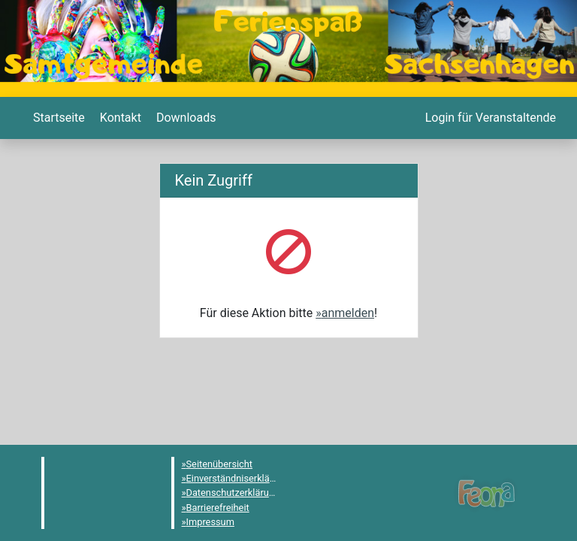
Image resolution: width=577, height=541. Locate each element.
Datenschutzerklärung (233, 492)
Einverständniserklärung (237, 478)
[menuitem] (57, 118)
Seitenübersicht (219, 464)
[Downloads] (184, 118)
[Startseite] (57, 118)
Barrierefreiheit (217, 507)
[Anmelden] (489, 118)
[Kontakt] (119, 118)
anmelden (348, 313)
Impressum (210, 521)
